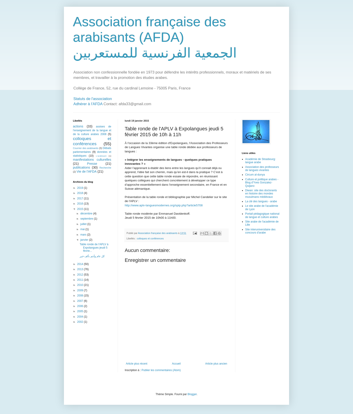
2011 (80, 279)
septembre (87, 218)
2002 (80, 321)
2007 (80, 301)
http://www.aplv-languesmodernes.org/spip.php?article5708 (164, 205)
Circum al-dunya (255, 174)
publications (81, 167)
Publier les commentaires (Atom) (161, 370)
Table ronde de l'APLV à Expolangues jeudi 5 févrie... (94, 247)
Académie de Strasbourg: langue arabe (260, 161)
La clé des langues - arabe (261, 201)
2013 (80, 269)
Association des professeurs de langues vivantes (262, 168)
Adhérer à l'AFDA (87, 104)
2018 (80, 193)
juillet (83, 224)
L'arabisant (101, 156)
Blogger (192, 394)
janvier (84, 239)
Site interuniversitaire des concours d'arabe (260, 231)
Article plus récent (136, 363)
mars (83, 234)
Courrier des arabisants (85, 148)
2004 (80, 316)
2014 (80, 264)
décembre (86, 213)
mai (83, 229)
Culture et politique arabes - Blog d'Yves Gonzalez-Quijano (261, 182)
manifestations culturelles (92, 159)
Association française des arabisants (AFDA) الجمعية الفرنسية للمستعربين (155, 37)
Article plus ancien (216, 363)
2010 (80, 285)
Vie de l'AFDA (87, 171)
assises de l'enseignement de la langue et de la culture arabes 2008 (92, 130)
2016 (80, 203)
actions (78, 126)
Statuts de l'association (92, 99)
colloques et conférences (150, 238)
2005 (80, 311)
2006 (80, 306)
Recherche (105, 167)
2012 (80, 274)
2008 (80, 295)
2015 (80, 209)
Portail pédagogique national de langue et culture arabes (262, 215)
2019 (80, 187)
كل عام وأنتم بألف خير (92, 256)
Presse (92, 163)
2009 (80, 290)
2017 (80, 198)
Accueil (176, 363)
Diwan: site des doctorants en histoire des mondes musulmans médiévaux (261, 193)
